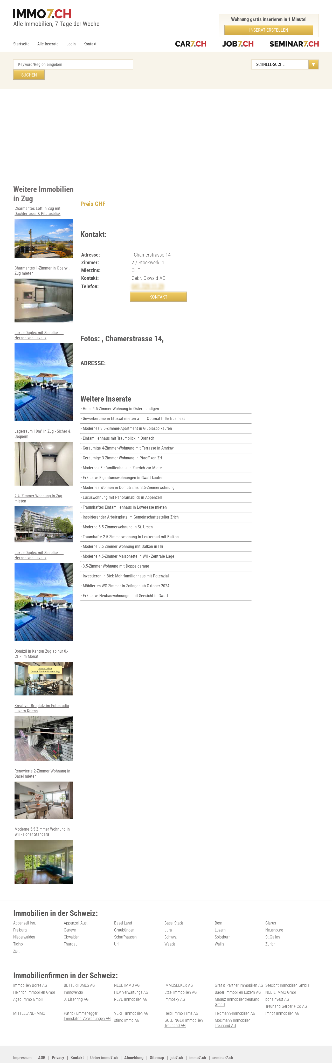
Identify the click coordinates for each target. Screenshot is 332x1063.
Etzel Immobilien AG (180, 977)
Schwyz (170, 922)
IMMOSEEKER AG (178, 970)
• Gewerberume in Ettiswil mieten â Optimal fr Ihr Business (132, 409)
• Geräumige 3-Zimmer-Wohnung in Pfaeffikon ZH (121, 448)
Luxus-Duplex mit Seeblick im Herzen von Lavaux (44, 364)
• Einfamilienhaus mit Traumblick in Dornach (117, 429)
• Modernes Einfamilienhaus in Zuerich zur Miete (121, 457)
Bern (218, 908)
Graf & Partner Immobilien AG (239, 970)
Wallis (219, 929)
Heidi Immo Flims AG (181, 997)
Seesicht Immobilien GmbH (287, 970)
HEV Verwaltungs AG (131, 977)
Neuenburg (274, 915)
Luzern (220, 915)
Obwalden (72, 922)
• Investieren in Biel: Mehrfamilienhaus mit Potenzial (124, 564)
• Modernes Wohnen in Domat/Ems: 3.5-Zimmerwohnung (127, 477)
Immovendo (73, 977)
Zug (16, 936)
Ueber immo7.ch (104, 1041)
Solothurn (223, 922)
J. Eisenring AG (76, 984)
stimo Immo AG (127, 1004)
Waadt (169, 929)
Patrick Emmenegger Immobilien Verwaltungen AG (87, 1000)
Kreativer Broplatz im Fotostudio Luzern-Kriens (44, 719)
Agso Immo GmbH (28, 984)
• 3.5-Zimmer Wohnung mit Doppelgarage (114, 554)
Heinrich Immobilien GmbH (35, 977)
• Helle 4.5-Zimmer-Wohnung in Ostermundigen (119, 400)
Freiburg (20, 915)
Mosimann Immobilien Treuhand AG (233, 1007)
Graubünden (124, 915)
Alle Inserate (48, 44)
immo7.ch (197, 1041)
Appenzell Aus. (76, 908)
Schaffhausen (125, 922)
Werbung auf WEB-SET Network (118, 1052)
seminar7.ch (222, 1041)
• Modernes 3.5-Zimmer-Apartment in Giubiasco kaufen (126, 419)
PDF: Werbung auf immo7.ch (170, 1052)
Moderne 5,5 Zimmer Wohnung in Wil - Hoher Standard (44, 841)
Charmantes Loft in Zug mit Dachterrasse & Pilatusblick (44, 221)
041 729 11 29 (149, 276)
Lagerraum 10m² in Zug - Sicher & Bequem (44, 445)
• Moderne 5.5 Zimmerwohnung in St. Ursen (116, 515)
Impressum (22, 1041)
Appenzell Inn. (24, 908)
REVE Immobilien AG (131, 984)
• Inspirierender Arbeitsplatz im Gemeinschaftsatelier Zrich (129, 506)
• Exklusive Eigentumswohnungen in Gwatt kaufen (121, 467)
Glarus (270, 908)
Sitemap (157, 1041)
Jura (168, 915)
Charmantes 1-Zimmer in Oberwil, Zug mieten (44, 283)
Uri (116, 929)
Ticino (18, 929)
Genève (70, 915)
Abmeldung (133, 1041)
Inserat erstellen (268, 30)
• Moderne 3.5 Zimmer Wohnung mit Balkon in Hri (121, 535)
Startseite (21, 44)
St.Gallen (272, 922)
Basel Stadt (173, 908)
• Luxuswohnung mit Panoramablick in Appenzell (121, 487)
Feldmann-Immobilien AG (235, 997)
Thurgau (71, 929)
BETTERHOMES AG (79, 970)
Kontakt (90, 44)
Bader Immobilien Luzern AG (238, 977)
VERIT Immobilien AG (131, 997)
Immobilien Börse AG (30, 970)
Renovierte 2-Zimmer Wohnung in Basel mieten (44, 780)
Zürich (270, 929)
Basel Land (123, 908)
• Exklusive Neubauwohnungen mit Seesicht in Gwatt (124, 583)
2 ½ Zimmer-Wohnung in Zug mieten (44, 506)
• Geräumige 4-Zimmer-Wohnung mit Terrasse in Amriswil (128, 438)
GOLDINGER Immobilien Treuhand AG (183, 1007)
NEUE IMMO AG (127, 970)
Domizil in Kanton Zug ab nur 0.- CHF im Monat (44, 659)
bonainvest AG (277, 984)
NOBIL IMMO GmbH (281, 977)
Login (71, 44)
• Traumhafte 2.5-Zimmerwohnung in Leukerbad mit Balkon (129, 525)
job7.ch (176, 1041)
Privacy (58, 1041)
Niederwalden (24, 922)
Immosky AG (174, 984)
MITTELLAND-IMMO (29, 997)
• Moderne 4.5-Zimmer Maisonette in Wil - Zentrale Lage (127, 544)
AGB (41, 1041)
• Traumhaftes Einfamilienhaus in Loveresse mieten (123, 496)
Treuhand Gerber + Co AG (286, 990)
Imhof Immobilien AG (282, 997)
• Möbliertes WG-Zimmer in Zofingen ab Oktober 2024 (124, 573)
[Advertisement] (166, 125)
